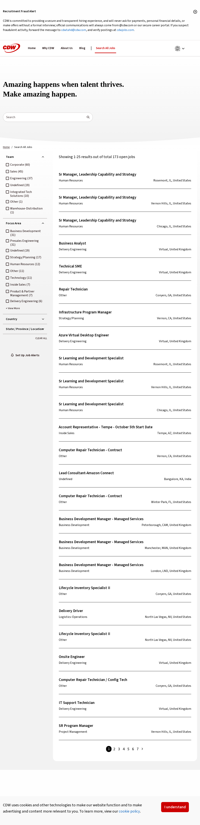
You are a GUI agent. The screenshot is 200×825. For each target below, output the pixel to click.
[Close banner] (195, 12)
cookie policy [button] (129, 811)
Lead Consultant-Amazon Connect (88, 474)
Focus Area (13, 224)
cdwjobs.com (139, 30)
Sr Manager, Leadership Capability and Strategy (99, 175)
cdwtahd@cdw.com (86, 30)
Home (32, 49)
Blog (82, 49)
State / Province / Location (25, 330)
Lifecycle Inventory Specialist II (85, 588)
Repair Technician (74, 290)
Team (10, 157)
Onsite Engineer (72, 657)
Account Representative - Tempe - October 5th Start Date (107, 428)
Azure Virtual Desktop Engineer (85, 336)
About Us (67, 49)
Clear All (41, 339)
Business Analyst (73, 244)
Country (11, 320)
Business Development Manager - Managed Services (103, 519)
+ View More (13, 309)
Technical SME (71, 267)
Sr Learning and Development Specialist (92, 359)
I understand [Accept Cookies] (175, 807)
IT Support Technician (77, 703)
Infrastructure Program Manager (86, 313)
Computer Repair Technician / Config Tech (94, 680)
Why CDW (48, 49)
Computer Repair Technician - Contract (91, 451)
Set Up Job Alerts (25, 356)
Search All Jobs (105, 49)
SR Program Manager (76, 726)
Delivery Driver (71, 611)
